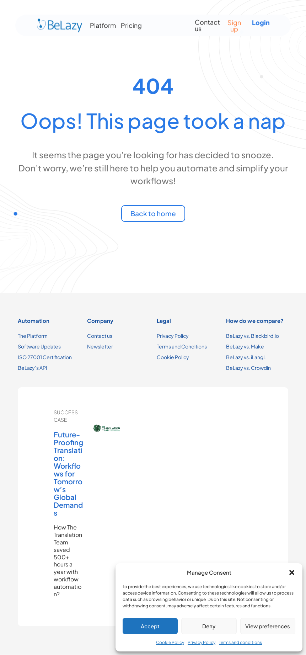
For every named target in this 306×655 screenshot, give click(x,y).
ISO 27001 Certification (45, 357)
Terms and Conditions (182, 347)
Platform (103, 22)
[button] (291, 572)
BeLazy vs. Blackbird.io (252, 336)
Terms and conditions (240, 642)
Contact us (207, 22)
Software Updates (39, 347)
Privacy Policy (201, 642)
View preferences (267, 626)
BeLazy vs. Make (245, 347)
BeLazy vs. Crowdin (248, 368)
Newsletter (100, 347)
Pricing (131, 22)
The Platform (33, 336)
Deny (208, 626)
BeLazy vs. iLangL (246, 357)
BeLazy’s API (32, 368)
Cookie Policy (170, 642)
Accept (150, 626)
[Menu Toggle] (164, 22)
